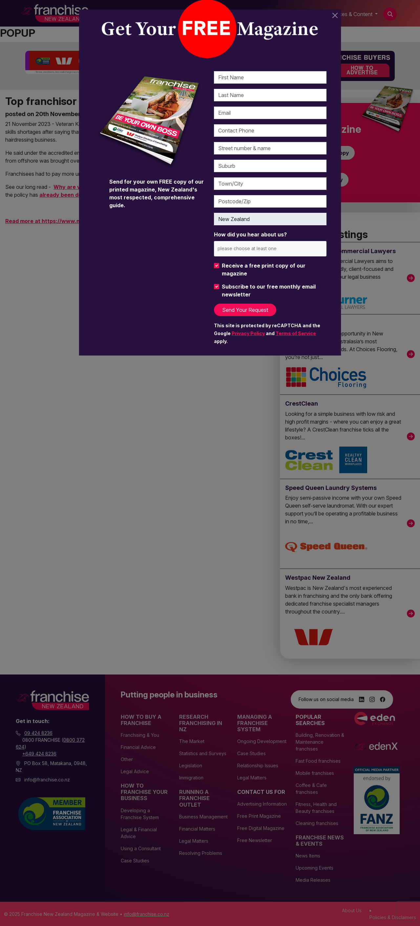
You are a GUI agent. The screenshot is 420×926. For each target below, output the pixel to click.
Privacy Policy (248, 333)
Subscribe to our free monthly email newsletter (269, 290)
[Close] (335, 15)
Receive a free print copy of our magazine (263, 269)
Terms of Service (296, 333)
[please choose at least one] (257, 248)
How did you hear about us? (250, 234)
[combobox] (270, 248)
